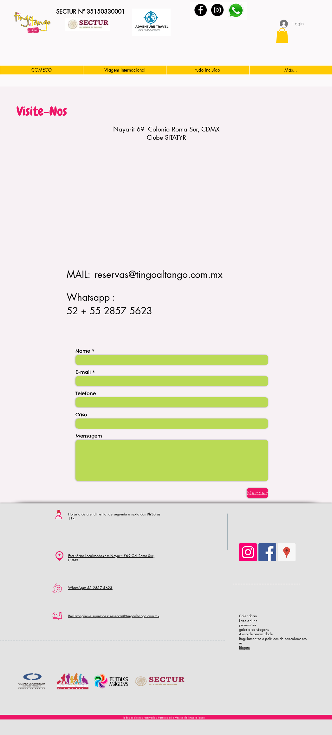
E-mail (83, 372)
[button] (282, 35)
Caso (81, 414)
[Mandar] (257, 493)
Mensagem (88, 435)
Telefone (85, 393)
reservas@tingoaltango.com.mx (158, 274)
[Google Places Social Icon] (287, 552)
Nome (82, 350)
